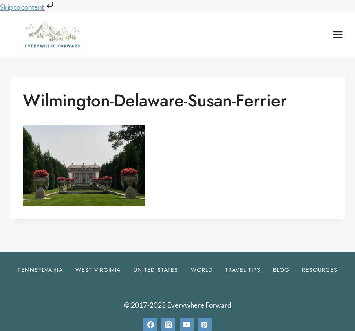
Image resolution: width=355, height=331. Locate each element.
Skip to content (27, 7)
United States (155, 270)
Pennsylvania (40, 270)
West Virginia (98, 270)
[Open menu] (338, 34)
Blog (281, 270)
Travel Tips (242, 270)
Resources (319, 270)
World (202, 270)
